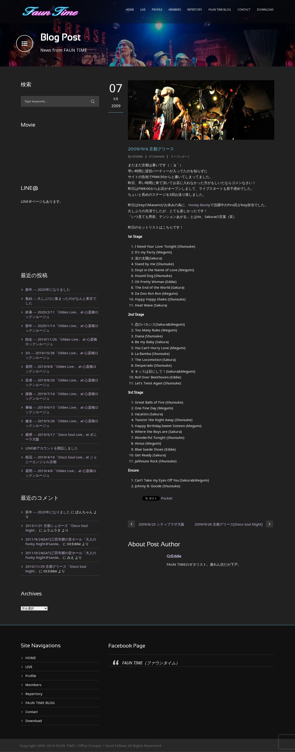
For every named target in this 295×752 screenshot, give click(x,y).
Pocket (166, 498)
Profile (157, 10)
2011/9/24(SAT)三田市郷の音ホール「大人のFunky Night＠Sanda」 (60, 541)
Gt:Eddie (137, 156)
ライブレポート (180, 156)
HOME (130, 10)
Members (175, 10)
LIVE (142, 10)
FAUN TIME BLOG (220, 10)
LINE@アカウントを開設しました (51, 448)
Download (265, 10)
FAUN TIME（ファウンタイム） (151, 663)
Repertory (194, 10)
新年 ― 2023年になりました (47, 289)
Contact (244, 10)
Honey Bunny (199, 204)
